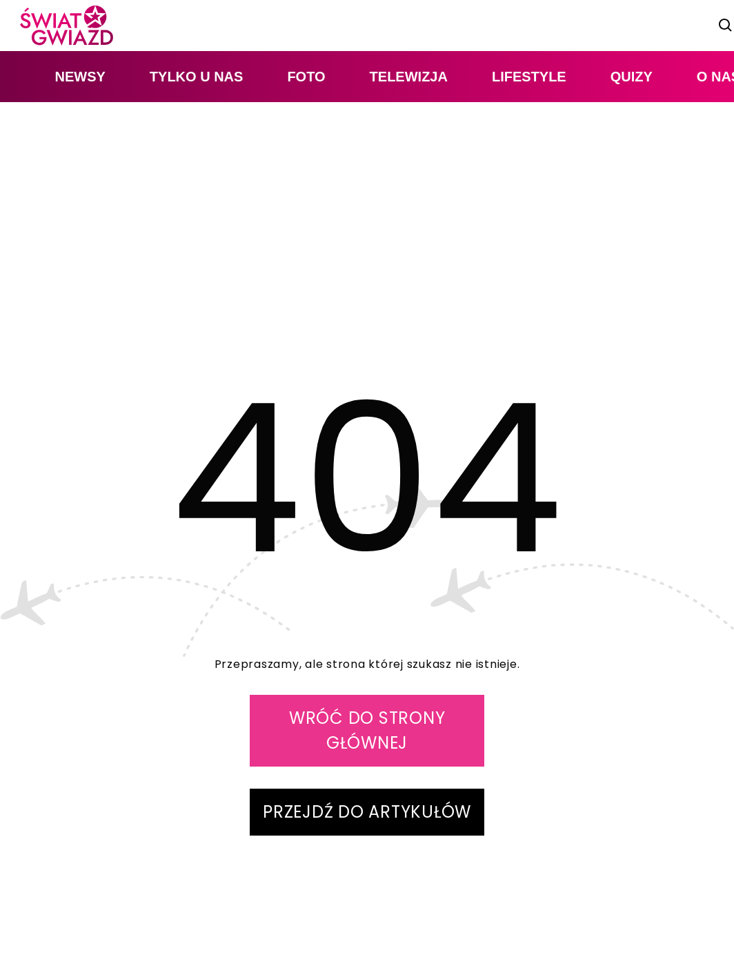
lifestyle (529, 76)
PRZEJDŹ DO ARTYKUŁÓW (367, 811)
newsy (79, 76)
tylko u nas (197, 76)
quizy (632, 76)
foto (306, 76)
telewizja (409, 76)
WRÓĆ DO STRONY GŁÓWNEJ (367, 730)
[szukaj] (725, 25)
